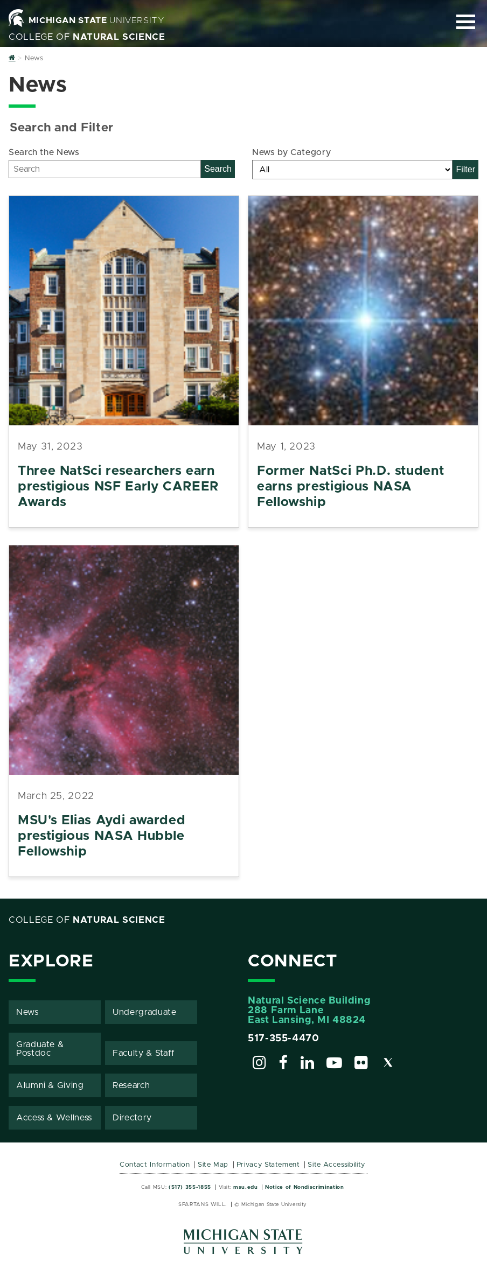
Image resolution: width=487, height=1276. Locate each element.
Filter (465, 169)
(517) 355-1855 (190, 1187)
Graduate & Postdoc (40, 1048)
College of (87, 37)
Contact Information (155, 1164)
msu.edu (245, 1187)
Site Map (213, 1164)
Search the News (44, 152)
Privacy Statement (268, 1164)
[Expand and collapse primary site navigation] (465, 22)
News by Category (291, 152)
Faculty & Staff (144, 1053)
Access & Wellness (54, 1117)
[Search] (105, 169)
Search (218, 168)
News (27, 1012)
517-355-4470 (283, 1038)
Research (131, 1085)
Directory (132, 1117)
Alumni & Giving (50, 1085)
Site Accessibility (336, 1164)
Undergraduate (144, 1012)
